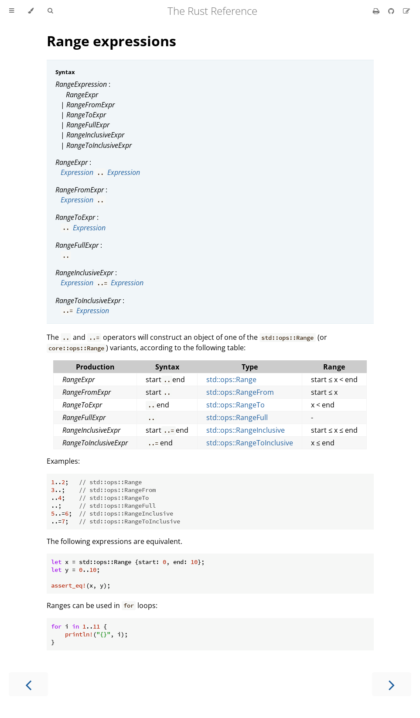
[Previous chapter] (28, 684)
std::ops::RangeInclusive (245, 430)
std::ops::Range (231, 379)
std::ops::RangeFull (237, 417)
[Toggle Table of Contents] (11, 11)
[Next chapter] (391, 684)
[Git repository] (392, 11)
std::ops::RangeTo (235, 405)
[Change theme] (31, 11)
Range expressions (111, 40)
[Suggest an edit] (406, 11)
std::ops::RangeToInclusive (249, 443)
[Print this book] (377, 11)
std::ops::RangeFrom (240, 392)
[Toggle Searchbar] (50, 11)
